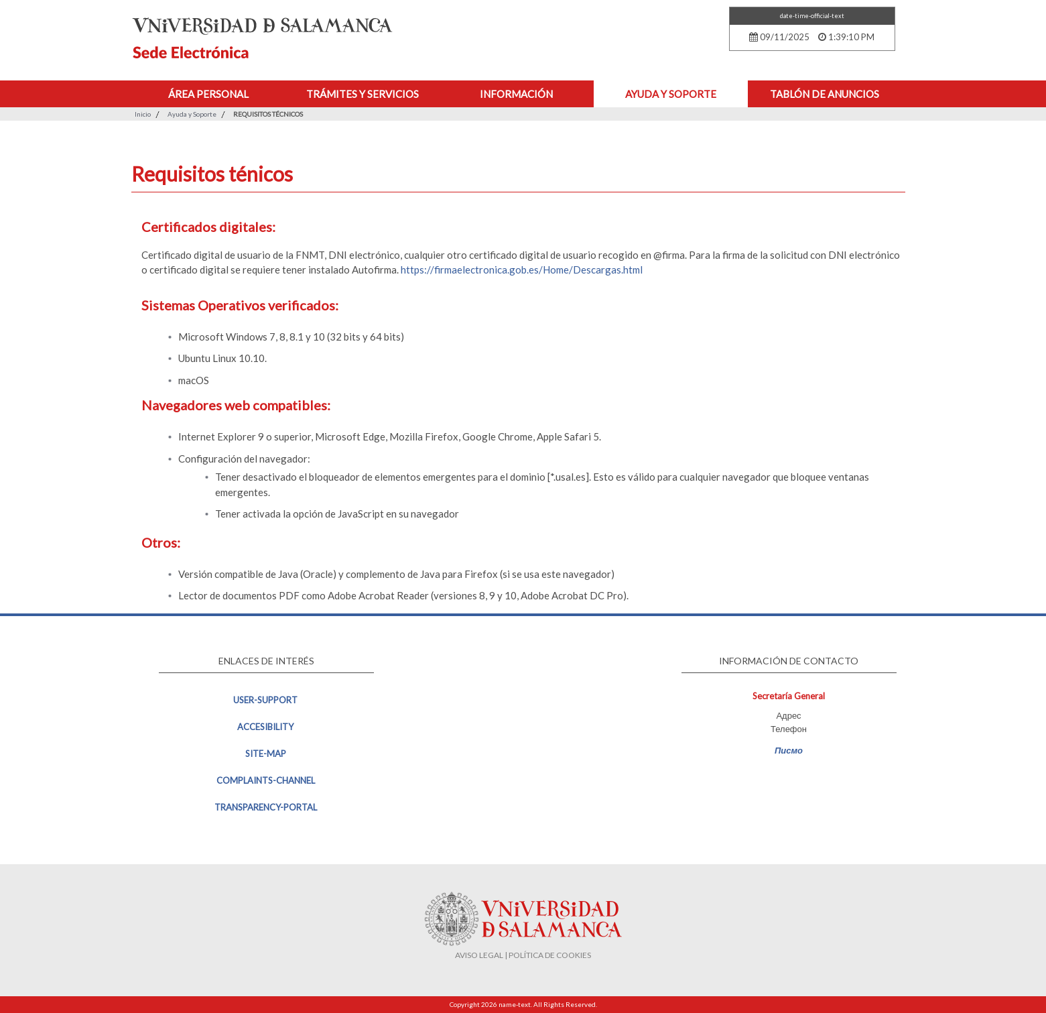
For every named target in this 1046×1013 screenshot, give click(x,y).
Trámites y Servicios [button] (362, 94)
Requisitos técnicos (268, 114)
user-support (265, 700)
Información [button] (516, 94)
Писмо (789, 750)
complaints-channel (265, 780)
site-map (265, 753)
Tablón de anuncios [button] (824, 94)
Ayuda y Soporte (192, 114)
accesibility (265, 726)
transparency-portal (265, 807)
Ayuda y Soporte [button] (670, 94)
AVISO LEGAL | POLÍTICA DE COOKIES (523, 955)
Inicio (143, 114)
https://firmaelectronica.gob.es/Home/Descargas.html (522, 269)
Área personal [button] (208, 94)
